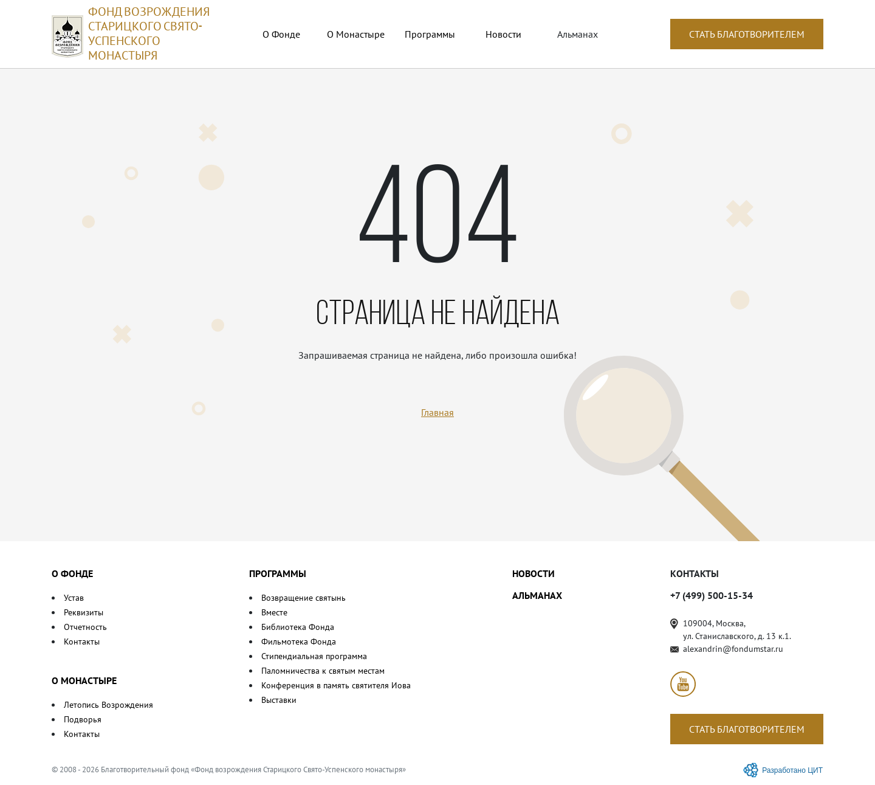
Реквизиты (83, 612)
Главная (437, 412)
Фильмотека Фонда (298, 641)
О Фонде (281, 34)
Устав (74, 597)
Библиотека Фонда (297, 626)
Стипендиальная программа (314, 656)
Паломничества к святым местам (323, 670)
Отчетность (85, 626)
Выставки (279, 699)
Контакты (82, 641)
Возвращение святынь (303, 597)
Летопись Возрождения (108, 704)
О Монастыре (356, 34)
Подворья (82, 719)
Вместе (274, 612)
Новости (503, 34)
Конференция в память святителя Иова (336, 685)
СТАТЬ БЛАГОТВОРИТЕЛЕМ (747, 34)
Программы (430, 34)
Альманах (577, 34)
